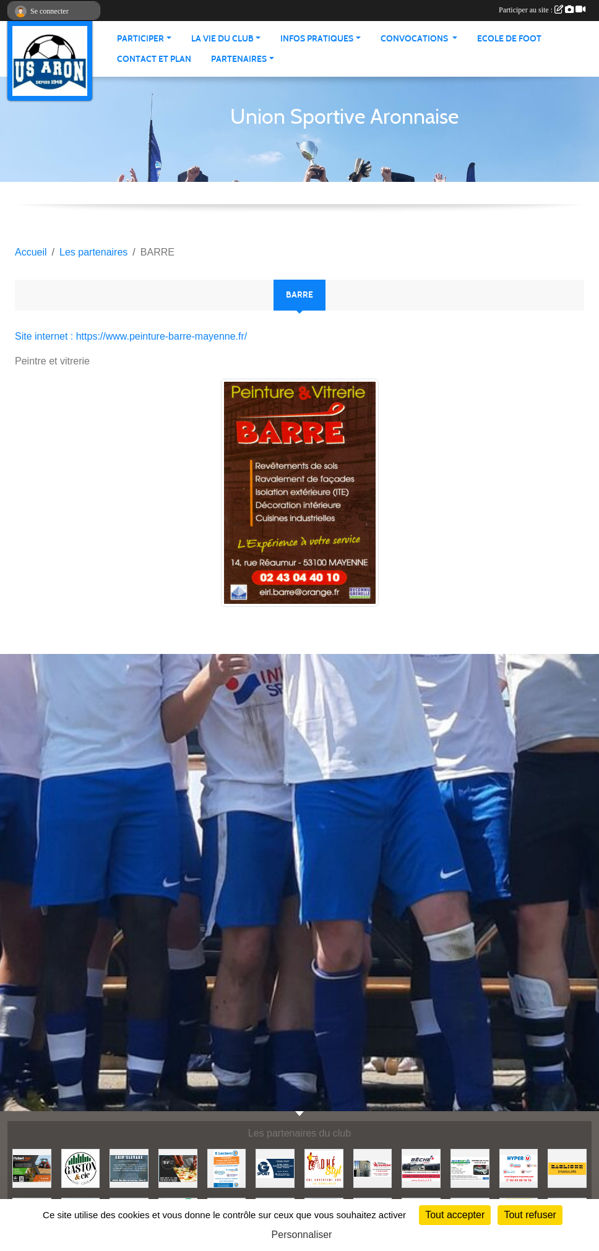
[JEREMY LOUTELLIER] (372, 1168)
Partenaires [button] (239, 59)
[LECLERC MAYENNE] (226, 1168)
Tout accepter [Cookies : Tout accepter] (455, 1215)
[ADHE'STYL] (323, 1168)
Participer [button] (140, 38)
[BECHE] (421, 1168)
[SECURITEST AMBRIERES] (469, 1168)
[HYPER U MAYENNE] (518, 1168)
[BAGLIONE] (567, 1168)
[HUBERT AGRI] (31, 1168)
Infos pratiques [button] (316, 38)
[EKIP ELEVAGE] (129, 1168)
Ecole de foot (509, 38)
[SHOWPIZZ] (177, 1168)
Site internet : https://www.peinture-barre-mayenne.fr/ (131, 336)
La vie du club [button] (222, 38)
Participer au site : (542, 10)
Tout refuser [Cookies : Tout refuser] (530, 1215)
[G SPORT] (275, 1168)
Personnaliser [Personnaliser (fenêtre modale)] (302, 1234)
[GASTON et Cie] (80, 1168)
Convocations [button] (415, 38)
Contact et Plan (154, 59)
